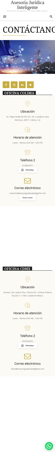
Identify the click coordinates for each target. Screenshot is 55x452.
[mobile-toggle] (4, 16)
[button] (51, 16)
